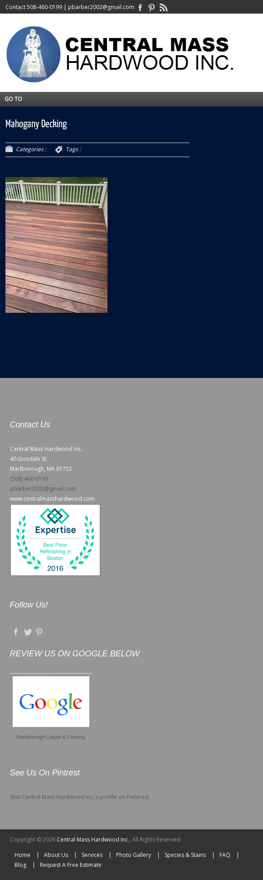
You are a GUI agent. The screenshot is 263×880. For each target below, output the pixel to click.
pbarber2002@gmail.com (101, 7)
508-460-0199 (44, 7)
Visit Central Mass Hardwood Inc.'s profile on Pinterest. (80, 797)
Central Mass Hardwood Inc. (93, 839)
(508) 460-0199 (29, 479)
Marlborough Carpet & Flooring (51, 737)
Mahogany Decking (36, 124)
